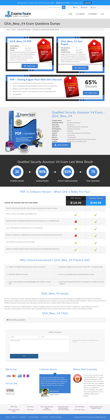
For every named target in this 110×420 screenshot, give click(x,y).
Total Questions (93, 181)
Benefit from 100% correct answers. (18, 274)
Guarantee (23, 417)
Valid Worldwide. (17, 94)
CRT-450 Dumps (79, 407)
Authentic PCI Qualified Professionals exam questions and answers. (27, 267)
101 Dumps (30, 407)
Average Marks (42, 181)
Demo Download (63, 145)
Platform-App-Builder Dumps (14, 410)
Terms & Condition (34, 417)
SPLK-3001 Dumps (79, 409)
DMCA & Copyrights (56, 417)
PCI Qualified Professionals (24, 29)
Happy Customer (54, 394)
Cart (102, 14)
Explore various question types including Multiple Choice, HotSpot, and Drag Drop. (30, 283)
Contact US (44, 417)
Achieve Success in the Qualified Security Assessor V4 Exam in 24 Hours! (33, 83)
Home (70, 14)
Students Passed (17, 181)
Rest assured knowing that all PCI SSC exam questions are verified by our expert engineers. (81, 283)
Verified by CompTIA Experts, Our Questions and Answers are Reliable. (32, 89)
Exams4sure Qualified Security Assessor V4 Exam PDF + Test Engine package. (81, 267)
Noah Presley (54, 391)
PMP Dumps (13, 407)
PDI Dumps (30, 409)
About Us (14, 417)
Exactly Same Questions (68, 181)
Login (93, 7)
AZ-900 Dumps (47, 409)
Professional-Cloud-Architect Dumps (63, 407)
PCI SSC (14, 29)
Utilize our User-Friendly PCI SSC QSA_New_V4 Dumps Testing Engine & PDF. (34, 91)
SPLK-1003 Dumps (63, 409)
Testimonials (92, 14)
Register (84, 7)
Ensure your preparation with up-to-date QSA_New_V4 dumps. (76, 274)
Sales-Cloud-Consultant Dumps (46, 407)
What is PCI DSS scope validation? (16, 320)
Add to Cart (31, 66)
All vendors (80, 14)
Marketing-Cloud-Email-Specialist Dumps (96, 407)
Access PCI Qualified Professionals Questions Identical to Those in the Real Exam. (35, 86)
